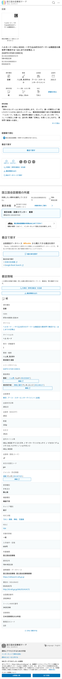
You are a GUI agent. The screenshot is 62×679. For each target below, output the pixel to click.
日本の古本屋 (11, 262)
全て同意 (46, 675)
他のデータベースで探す (13, 175)
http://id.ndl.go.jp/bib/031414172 (16, 589)
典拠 (21, 381)
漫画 (4, 476)
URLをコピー (13, 162)
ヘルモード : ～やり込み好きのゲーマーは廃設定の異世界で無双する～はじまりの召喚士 (31, 328)
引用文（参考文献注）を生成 (14, 167)
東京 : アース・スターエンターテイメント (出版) (21, 397)
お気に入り (6, 162)
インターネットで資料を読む (11, 654)
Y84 (4, 528)
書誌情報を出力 (10, 171)
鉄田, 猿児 (18, 385)
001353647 (25, 378)
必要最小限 (16, 675)
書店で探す (31, 150)
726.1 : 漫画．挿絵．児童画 (13, 519)
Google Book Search (14, 265)
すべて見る (56, 123)
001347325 (17, 476)
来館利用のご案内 (44, 205)
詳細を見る (52, 92)
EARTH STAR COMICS (11, 369)
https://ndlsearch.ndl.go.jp (13, 577)
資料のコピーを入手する (10, 657)
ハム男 (11, 378)
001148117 (39, 385)
